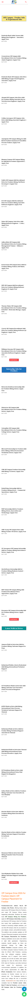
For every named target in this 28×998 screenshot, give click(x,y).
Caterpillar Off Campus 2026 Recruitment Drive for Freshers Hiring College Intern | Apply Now (13, 430)
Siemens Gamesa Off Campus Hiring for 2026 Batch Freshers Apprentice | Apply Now (13, 161)
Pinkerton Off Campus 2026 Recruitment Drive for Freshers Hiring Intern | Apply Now (13, 409)
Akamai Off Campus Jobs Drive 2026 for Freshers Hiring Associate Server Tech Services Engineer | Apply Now (13, 99)
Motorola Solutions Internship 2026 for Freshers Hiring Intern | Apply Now (12, 388)
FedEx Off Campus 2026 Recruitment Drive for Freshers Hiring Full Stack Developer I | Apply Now (13, 182)
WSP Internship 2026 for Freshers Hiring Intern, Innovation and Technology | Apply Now (12, 510)
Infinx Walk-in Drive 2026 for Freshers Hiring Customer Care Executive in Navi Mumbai (13, 792)
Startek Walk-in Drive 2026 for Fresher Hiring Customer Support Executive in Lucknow (13, 834)
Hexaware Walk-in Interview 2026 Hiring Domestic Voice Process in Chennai (12, 854)
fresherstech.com (11, 980)
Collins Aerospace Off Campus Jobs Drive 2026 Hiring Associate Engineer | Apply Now (13, 120)
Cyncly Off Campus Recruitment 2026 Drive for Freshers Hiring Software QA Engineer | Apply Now (13, 330)
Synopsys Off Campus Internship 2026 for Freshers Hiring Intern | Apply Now (13, 612)
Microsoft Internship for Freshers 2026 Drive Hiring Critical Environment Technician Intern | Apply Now (13, 450)
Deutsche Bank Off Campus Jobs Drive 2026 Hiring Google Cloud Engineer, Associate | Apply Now (13, 78)
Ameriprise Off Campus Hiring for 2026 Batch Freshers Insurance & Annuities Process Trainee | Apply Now (13, 140)
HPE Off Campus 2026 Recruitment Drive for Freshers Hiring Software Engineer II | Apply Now (12, 287)
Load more (14, 360)
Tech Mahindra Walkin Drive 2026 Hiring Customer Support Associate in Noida (13, 875)
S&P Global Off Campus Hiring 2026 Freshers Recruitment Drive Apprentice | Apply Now (12, 591)
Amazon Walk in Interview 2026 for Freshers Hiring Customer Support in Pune (13, 646)
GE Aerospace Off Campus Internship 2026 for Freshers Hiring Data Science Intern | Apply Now (13, 550)
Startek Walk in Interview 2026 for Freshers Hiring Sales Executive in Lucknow (12, 813)
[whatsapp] (24, 994)
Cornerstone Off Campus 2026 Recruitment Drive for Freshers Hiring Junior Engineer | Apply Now (13, 58)
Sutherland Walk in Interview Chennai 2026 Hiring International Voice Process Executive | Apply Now (13, 751)
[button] (2, 2)
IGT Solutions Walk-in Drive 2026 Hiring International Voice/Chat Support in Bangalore (12, 772)
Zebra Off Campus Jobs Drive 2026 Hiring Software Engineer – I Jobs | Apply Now (12, 223)
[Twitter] (24, 989)
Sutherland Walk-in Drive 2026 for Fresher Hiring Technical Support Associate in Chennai (12, 730)
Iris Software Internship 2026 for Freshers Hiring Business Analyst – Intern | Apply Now (12, 571)
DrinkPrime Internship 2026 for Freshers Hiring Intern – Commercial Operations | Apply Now (13, 490)
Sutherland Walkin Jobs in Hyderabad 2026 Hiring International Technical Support (13, 667)
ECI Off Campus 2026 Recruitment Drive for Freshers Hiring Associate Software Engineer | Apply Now (12, 202)
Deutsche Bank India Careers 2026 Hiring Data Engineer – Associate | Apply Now (12, 37)
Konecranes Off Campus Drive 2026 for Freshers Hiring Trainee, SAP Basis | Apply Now (13, 266)
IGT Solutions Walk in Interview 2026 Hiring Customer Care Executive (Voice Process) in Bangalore (13, 687)
